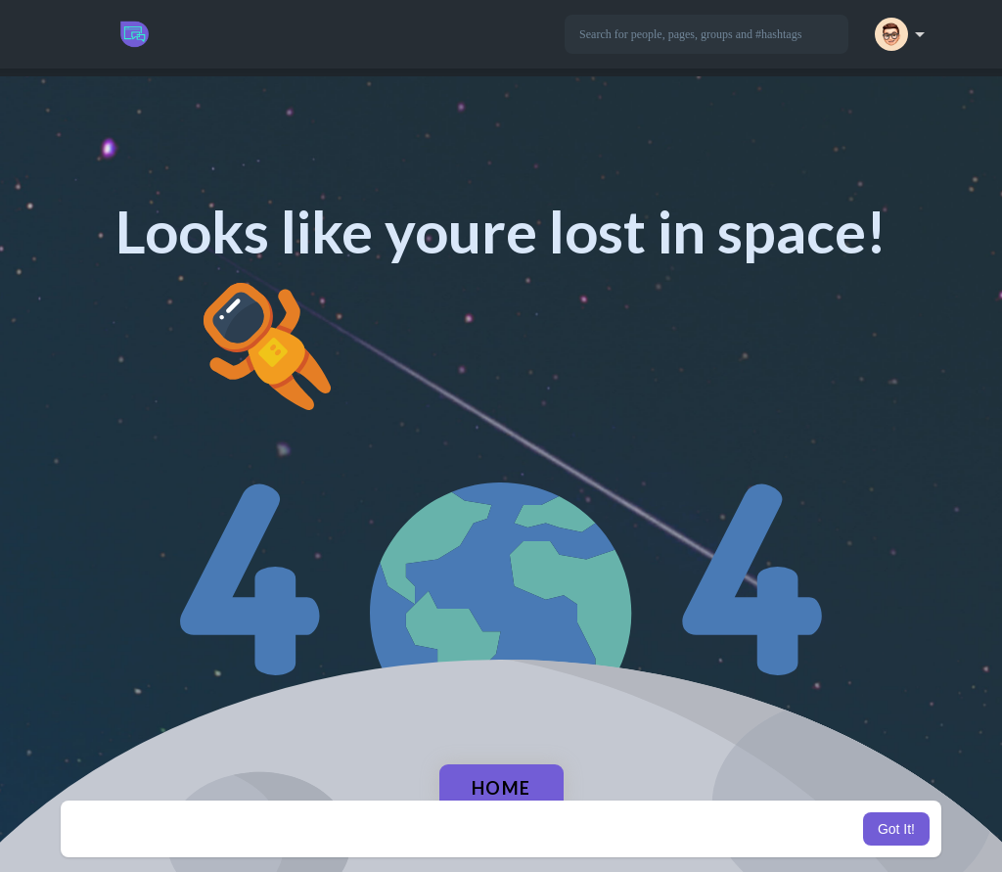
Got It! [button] (896, 829)
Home (501, 788)
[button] (706, 34)
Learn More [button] (601, 829)
